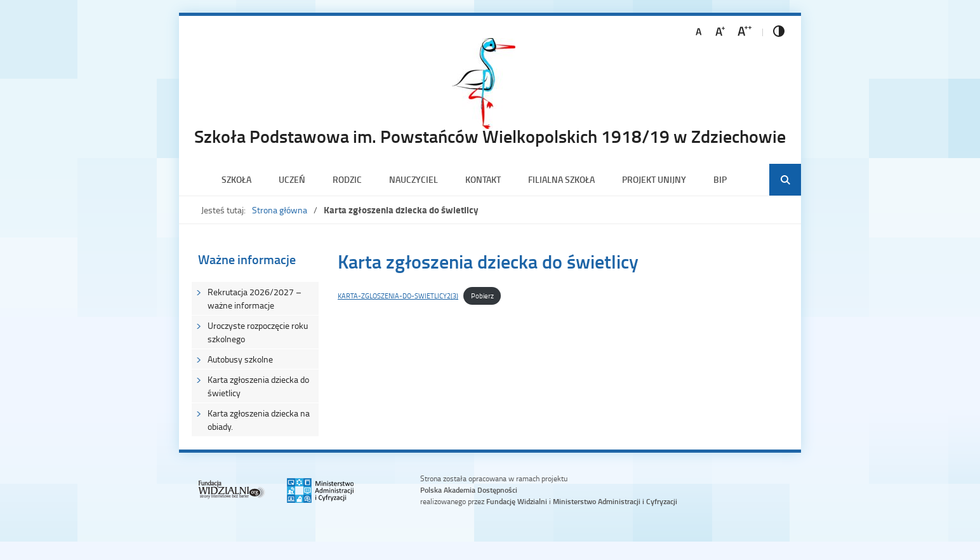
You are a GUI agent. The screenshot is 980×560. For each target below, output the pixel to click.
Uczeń (292, 179)
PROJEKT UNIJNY (654, 179)
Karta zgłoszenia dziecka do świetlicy (258, 386)
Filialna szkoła (561, 179)
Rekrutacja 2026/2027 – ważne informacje (254, 298)
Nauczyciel (413, 179)
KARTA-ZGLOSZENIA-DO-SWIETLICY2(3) (398, 295)
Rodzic (347, 179)
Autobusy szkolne (240, 359)
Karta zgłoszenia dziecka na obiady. (259, 419)
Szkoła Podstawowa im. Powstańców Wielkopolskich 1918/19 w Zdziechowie (490, 136)
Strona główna (279, 210)
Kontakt (483, 179)
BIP (720, 179)
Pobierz (482, 295)
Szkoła (236, 179)
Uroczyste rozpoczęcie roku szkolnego (258, 332)
